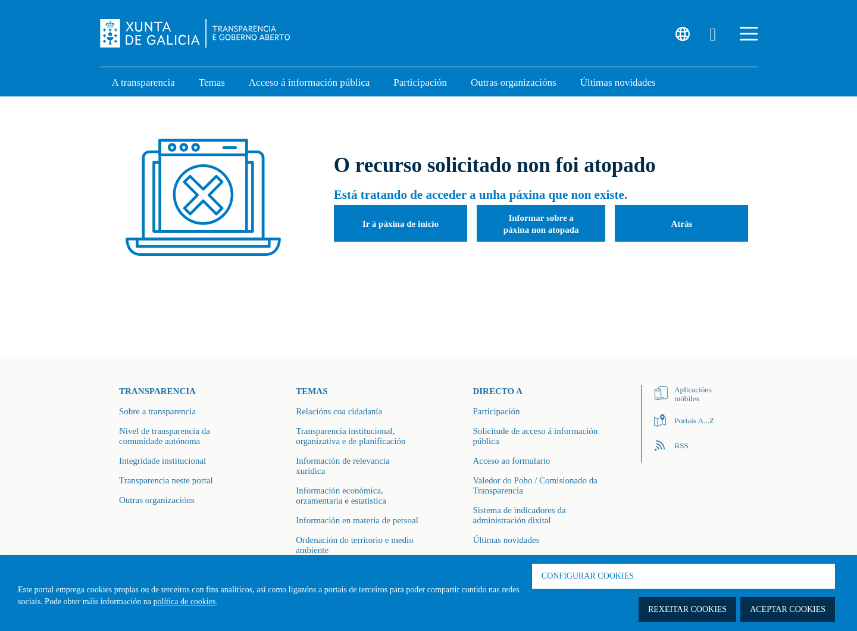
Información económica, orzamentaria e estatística (341, 495)
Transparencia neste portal (166, 480)
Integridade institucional (162, 461)
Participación (496, 411)
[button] (749, 33)
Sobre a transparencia (157, 411)
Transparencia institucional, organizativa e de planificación (350, 436)
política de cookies (184, 601)
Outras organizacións (157, 500)
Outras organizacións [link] (513, 82)
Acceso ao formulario (511, 461)
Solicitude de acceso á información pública (535, 436)
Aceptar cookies (787, 609)
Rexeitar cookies (687, 609)
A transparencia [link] (143, 82)
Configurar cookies (588, 575)
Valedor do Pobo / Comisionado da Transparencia (535, 485)
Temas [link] (212, 82)
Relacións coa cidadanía (339, 411)
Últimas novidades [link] (618, 82)
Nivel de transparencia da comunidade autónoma (164, 436)
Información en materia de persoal (357, 520)
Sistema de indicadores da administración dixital (519, 515)
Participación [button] (420, 82)
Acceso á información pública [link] (309, 82)
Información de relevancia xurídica (342, 466)
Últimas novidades (506, 540)
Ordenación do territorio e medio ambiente (354, 545)
